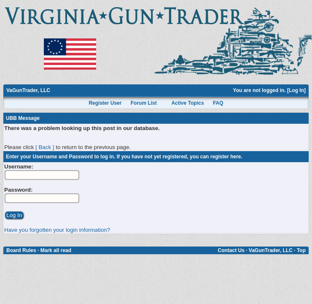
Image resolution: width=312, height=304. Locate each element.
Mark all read (55, 250)
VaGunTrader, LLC (28, 90)
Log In (296, 90)
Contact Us (231, 250)
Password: (18, 190)
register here (225, 157)
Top (301, 250)
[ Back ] (44, 147)
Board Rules (21, 250)
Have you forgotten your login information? (57, 230)
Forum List (144, 103)
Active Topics (187, 103)
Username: (18, 166)
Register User (105, 103)
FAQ (218, 103)
